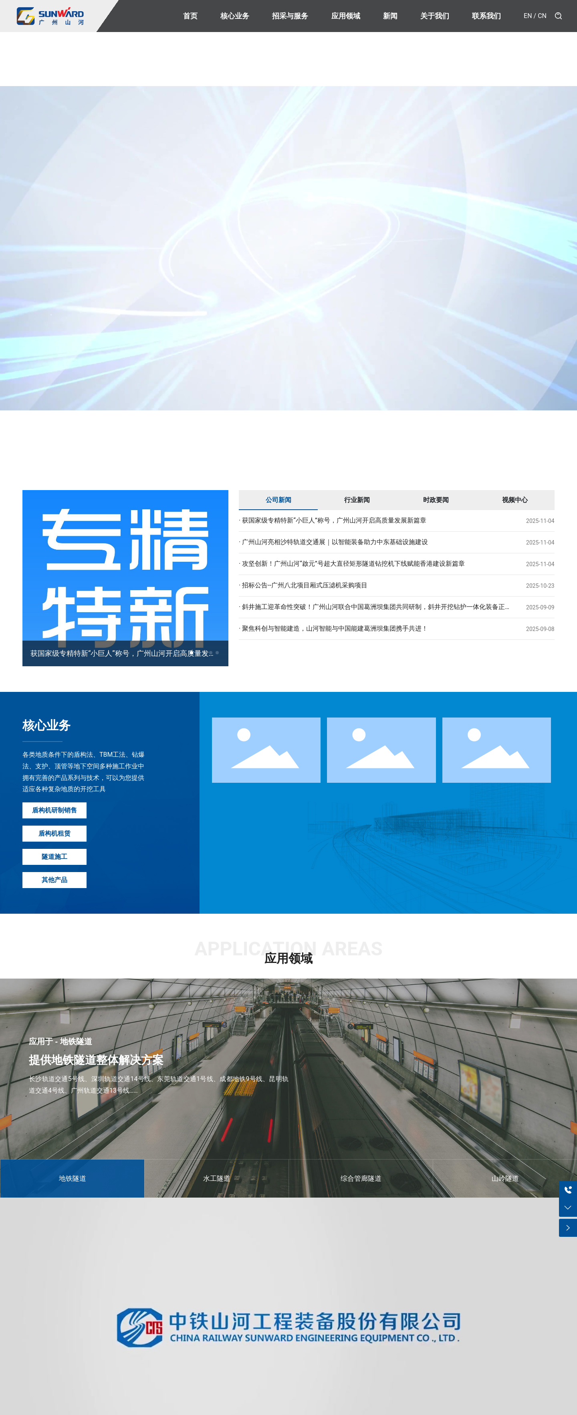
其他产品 (54, 880)
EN (528, 16)
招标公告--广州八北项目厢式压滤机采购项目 (303, 585)
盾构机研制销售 (54, 810)
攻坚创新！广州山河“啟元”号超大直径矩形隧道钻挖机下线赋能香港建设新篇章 (352, 563)
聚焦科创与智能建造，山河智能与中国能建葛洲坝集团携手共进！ (334, 628)
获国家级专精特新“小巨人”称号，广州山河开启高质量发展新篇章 (333, 520)
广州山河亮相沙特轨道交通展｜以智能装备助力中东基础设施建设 (334, 542)
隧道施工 (54, 856)
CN (542, 16)
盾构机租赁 (54, 833)
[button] (191, 652)
